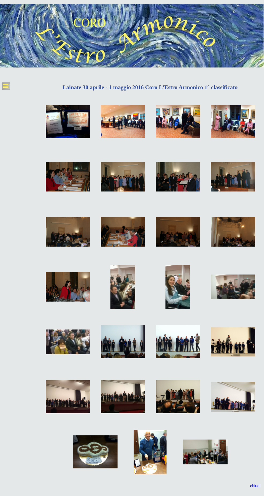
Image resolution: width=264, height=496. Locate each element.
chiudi (255, 486)
